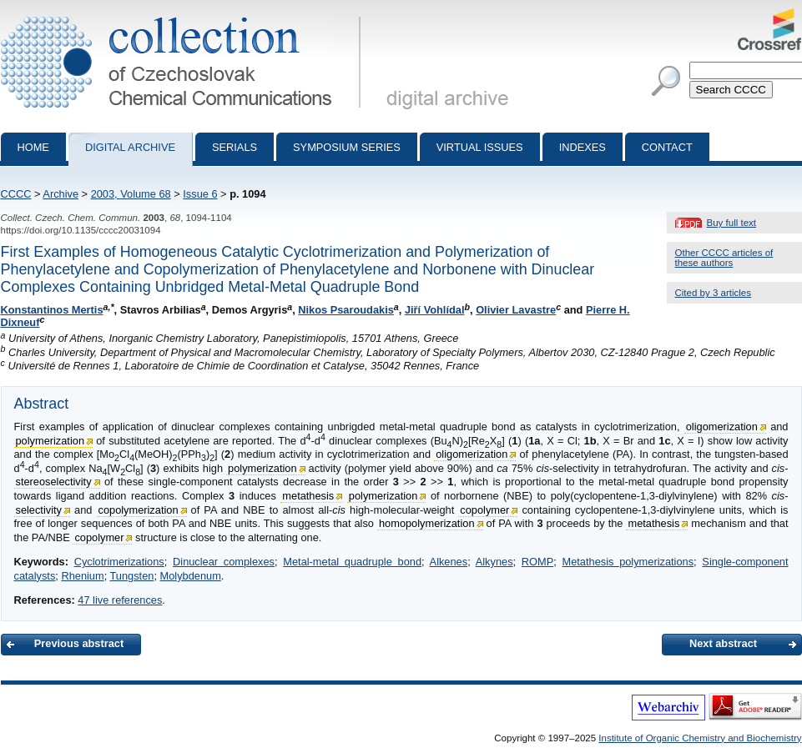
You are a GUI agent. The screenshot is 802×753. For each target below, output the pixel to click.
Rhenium (82, 576)
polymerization (50, 440)
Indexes (582, 147)
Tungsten (132, 576)
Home (33, 147)
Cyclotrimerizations (119, 561)
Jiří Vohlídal (435, 310)
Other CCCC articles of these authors (724, 258)
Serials (234, 147)
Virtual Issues (479, 147)
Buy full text (732, 223)
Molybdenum (190, 576)
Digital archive (130, 147)
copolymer (484, 510)
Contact (667, 147)
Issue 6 (200, 194)
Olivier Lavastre (516, 310)
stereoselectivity (54, 481)
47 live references (120, 600)
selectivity (39, 510)
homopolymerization (427, 523)
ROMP (537, 561)
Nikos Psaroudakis (346, 310)
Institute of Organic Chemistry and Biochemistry (699, 738)
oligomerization (722, 426)
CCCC (16, 194)
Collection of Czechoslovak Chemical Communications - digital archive (184, 15)
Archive (60, 194)
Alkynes (494, 561)
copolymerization (138, 510)
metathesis (308, 495)
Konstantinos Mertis (52, 310)
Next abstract (723, 643)
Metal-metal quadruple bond (352, 561)
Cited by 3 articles (713, 293)
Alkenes (449, 561)
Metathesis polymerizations (628, 561)
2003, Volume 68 (131, 194)
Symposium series (347, 147)
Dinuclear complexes (224, 561)
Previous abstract (79, 643)
